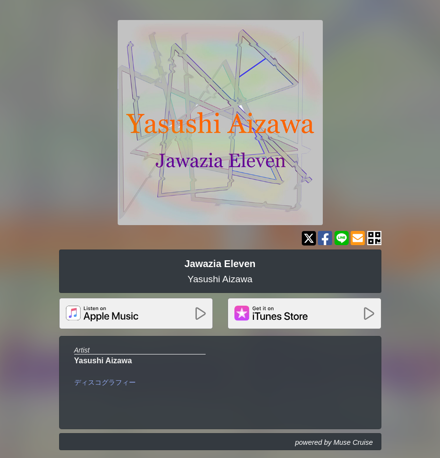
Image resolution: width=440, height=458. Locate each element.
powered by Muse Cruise (334, 442)
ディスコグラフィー (105, 382)
